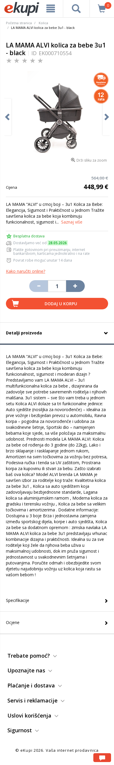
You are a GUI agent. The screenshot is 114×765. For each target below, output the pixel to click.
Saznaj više (71, 222)
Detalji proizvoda (24, 333)
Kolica (43, 23)
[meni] (50, 8)
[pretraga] (76, 8)
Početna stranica (19, 23)
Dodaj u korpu (61, 303)
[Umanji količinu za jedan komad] (38, 286)
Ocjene (12, 622)
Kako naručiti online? (25, 271)
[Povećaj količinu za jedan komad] (75, 286)
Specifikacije (17, 600)
